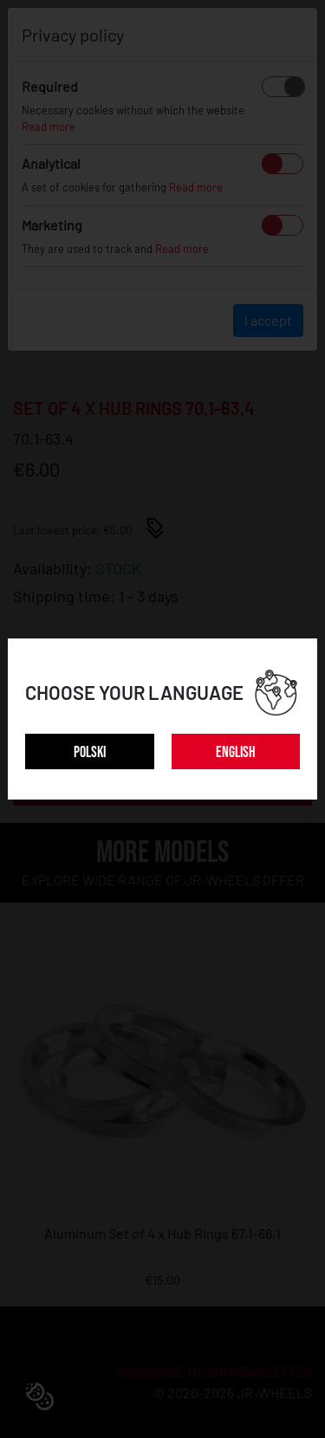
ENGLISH (236, 752)
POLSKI (90, 752)
